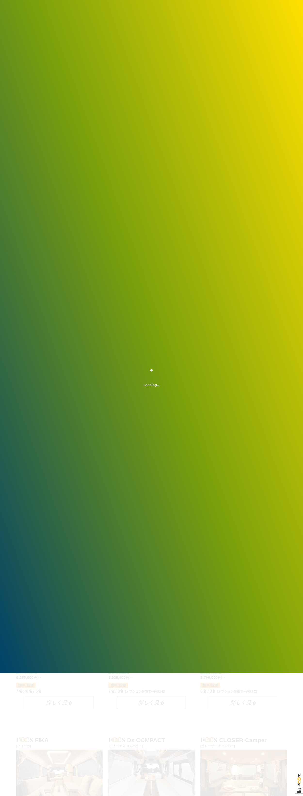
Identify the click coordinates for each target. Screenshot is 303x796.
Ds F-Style (151, 586)
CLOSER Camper (243, 742)
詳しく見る (59, 702)
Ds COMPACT (151, 742)
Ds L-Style (243, 586)
